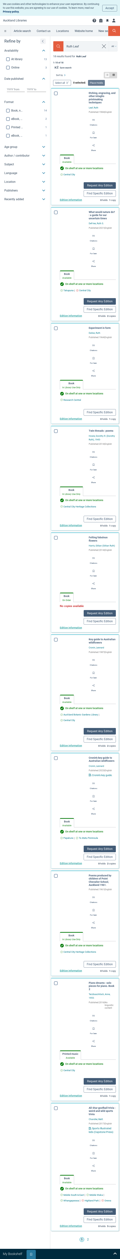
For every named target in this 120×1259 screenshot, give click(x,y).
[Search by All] (114, 46)
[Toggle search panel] (114, 31)
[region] (25, 120)
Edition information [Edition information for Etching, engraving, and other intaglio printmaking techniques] (71, 199)
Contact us (43, 31)
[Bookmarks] (107, 20)
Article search (22, 31)
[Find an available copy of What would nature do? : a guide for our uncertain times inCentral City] (83, 290)
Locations (62, 31)
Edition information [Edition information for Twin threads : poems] (71, 525)
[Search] (58, 46)
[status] (85, 59)
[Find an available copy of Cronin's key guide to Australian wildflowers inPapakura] (67, 838)
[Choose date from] (16, 89)
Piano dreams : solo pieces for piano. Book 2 (97, 986)
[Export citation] (93, 121)
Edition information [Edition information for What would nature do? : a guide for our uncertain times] (71, 315)
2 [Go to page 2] (88, 1239)
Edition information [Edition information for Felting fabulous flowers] (71, 627)
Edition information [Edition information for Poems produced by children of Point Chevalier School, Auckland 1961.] (69, 970)
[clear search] (104, 46)
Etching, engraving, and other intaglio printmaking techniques (102, 98)
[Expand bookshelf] (115, 1254)
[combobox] (82, 46)
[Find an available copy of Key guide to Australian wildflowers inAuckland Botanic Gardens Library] (79, 715)
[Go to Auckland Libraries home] (15, 20)
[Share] (93, 146)
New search (105, 31)
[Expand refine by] (43, 41)
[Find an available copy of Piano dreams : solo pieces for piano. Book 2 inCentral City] (63, 1070)
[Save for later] (93, 134)
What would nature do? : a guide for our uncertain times (102, 215)
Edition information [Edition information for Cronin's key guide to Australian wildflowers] (71, 863)
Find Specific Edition (100, 193)
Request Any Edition (100, 185)
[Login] (114, 20)
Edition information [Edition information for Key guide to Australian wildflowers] (71, 745)
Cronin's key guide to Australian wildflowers (101, 759)
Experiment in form (100, 327)
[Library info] (101, 20)
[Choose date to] (36, 89)
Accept (109, 8)
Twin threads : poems (101, 430)
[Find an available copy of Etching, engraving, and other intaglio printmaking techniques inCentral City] (68, 174)
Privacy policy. (11, 11)
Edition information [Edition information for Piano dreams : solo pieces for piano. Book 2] (66, 1095)
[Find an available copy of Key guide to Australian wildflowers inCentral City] (68, 720)
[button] (94, 20)
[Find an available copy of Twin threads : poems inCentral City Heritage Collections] (78, 507)
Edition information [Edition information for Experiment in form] (71, 418)
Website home (84, 31)
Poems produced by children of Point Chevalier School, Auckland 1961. (98, 880)
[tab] (67, 159)
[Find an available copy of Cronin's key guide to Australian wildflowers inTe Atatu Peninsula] (87, 838)
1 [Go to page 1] (82, 1239)
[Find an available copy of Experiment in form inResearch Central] (71, 400)
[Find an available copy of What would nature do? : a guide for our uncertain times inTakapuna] (67, 290)
